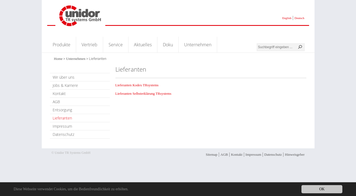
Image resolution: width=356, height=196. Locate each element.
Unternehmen (197, 45)
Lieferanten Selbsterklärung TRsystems (143, 93)
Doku (168, 45)
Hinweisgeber (294, 154)
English (287, 18)
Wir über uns (63, 77)
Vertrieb (89, 45)
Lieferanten (62, 118)
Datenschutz (63, 134)
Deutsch (299, 18)
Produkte (61, 45)
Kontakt (59, 93)
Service (116, 45)
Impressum (62, 126)
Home (58, 59)
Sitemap (211, 154)
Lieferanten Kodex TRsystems (137, 85)
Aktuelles (143, 45)
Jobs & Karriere (65, 85)
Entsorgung (62, 109)
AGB (56, 101)
